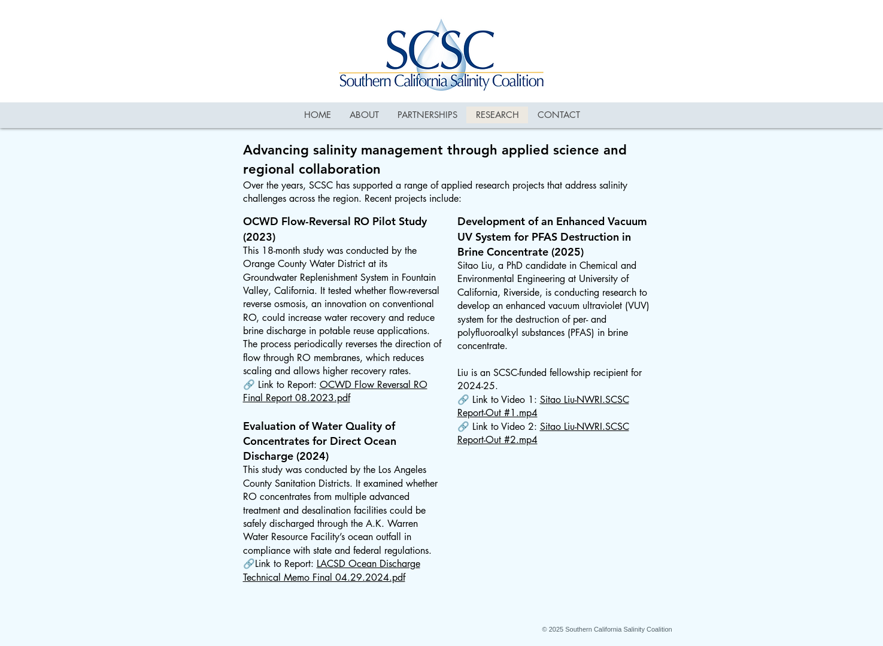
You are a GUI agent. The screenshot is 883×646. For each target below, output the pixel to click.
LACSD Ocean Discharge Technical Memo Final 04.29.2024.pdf (331, 570)
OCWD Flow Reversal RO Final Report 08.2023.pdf (335, 391)
